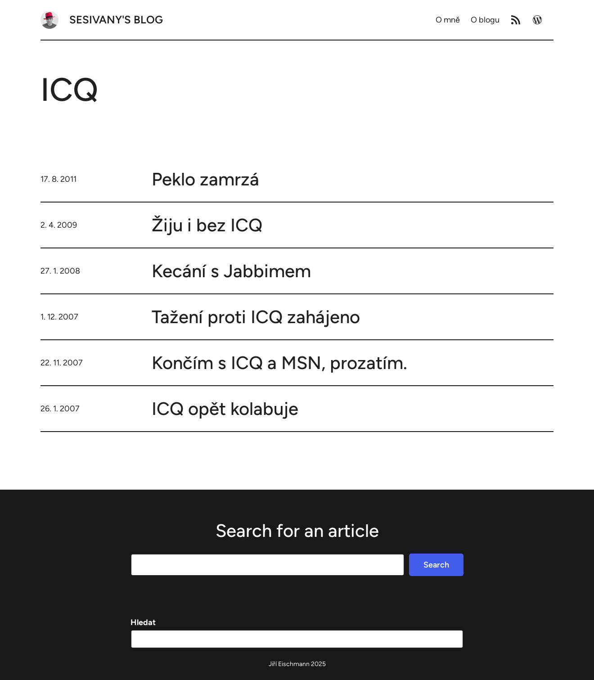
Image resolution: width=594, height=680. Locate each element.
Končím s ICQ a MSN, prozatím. (279, 363)
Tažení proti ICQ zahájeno (256, 317)
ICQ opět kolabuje (225, 408)
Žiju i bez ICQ (207, 225)
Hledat (143, 622)
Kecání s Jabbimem (231, 271)
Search (436, 565)
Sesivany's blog (116, 19)
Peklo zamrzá (205, 179)
